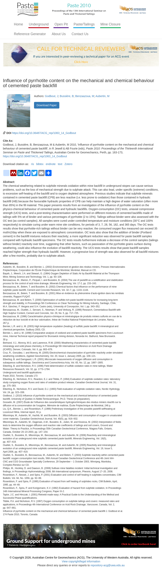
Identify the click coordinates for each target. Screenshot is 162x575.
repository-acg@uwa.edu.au (108, 565)
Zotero (68, 164)
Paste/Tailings (84, 24)
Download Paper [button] (47, 105)
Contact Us (80, 34)
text (60, 164)
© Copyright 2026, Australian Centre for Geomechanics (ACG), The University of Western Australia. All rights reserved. (81, 557)
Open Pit (61, 24)
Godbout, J (51, 96)
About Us (59, 34)
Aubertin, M (102, 96)
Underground (39, 24)
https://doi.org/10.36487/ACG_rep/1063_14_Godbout (44, 133)
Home (18, 24)
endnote (51, 164)
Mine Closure (110, 24)
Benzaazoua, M (84, 96)
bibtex (39, 164)
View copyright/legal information (81, 561)
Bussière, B (67, 96)
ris (32, 164)
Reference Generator (30, 34)
